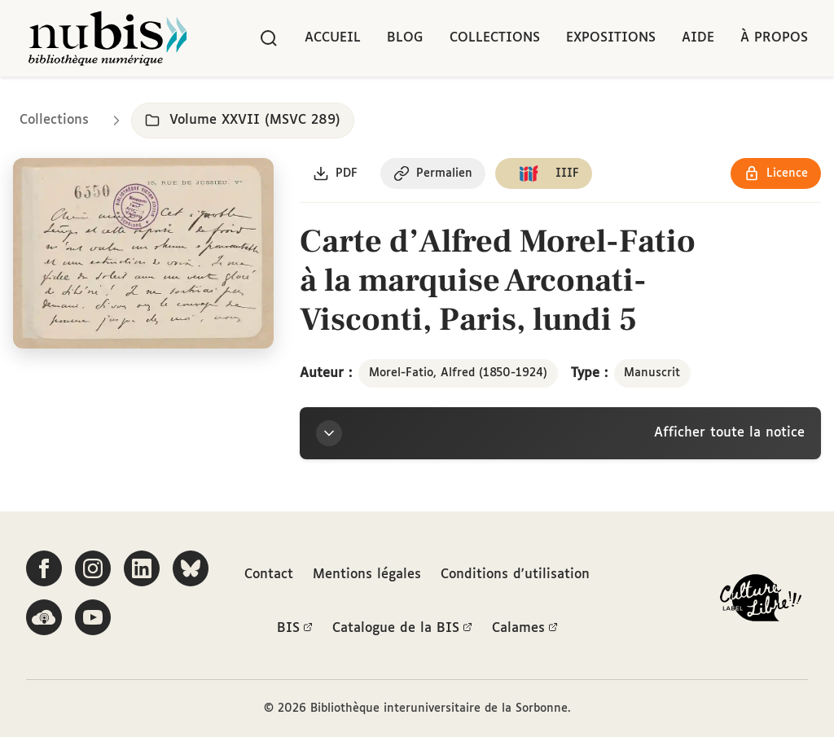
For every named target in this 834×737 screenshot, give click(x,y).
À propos (774, 38)
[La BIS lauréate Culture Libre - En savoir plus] (760, 601)
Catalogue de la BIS (402, 628)
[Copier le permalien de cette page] (432, 173)
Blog (405, 38)
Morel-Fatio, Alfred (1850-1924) (458, 373)
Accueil (333, 38)
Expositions (611, 38)
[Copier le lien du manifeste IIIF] (543, 173)
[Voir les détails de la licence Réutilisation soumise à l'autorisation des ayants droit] (776, 173)
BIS (295, 628)
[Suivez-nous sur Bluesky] (190, 568)
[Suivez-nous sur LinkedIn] (142, 568)
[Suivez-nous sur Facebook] (44, 568)
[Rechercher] (269, 38)
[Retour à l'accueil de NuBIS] (107, 38)
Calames (525, 628)
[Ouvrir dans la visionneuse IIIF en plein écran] (143, 253)
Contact (268, 574)
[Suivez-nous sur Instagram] (93, 568)
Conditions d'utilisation (515, 574)
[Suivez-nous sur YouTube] (93, 617)
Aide (698, 38)
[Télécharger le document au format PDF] (335, 173)
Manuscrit (652, 373)
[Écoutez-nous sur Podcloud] (44, 617)
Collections (495, 38)
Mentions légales (367, 574)
